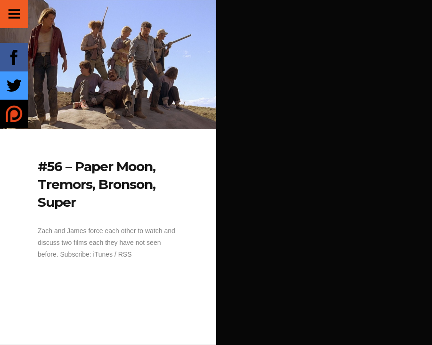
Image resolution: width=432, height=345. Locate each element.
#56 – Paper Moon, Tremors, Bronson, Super (96, 184)
